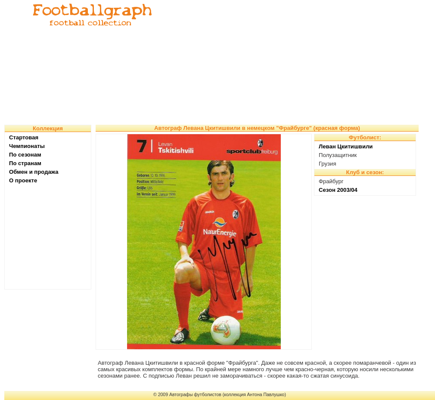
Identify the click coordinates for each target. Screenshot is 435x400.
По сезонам (25, 154)
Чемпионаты (27, 146)
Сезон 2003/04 (338, 190)
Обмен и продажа (34, 172)
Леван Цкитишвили (346, 146)
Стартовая (23, 137)
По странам (25, 163)
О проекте (23, 180)
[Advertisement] (271, 62)
